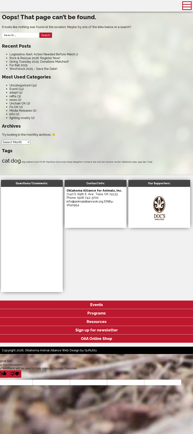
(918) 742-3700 (88, 197)
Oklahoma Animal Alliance (28, 6)
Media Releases (20, 110)
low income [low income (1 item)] (107, 162)
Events (96, 304)
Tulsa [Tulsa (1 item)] (149, 162)
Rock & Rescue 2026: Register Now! (34, 58)
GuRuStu (90, 350)
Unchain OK (17, 103)
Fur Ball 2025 (18, 65)
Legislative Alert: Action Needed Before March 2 (43, 54)
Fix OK (13, 107)
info (12, 114)
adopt (13, 92)
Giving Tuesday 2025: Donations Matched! (39, 61)
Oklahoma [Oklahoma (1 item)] (127, 162)
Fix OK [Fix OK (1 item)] (42, 162)
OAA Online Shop (96, 338)
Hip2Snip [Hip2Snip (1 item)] (50, 162)
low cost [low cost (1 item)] (97, 162)
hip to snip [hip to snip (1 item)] (61, 162)
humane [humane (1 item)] (87, 162)
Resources (96, 321)
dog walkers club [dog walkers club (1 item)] (30, 162)
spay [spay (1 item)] (134, 162)
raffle (13, 96)
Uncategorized (20, 85)
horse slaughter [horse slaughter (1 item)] (75, 162)
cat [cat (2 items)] (6, 160)
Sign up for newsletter (96, 330)
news (13, 100)
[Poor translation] (14, 374)
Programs (96, 313)
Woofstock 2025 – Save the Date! (33, 69)
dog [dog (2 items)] (16, 160)
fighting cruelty (19, 118)
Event (13, 89)
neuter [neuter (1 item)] (117, 162)
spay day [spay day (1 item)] (142, 162)
